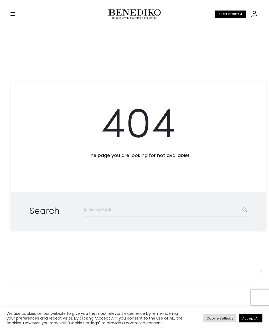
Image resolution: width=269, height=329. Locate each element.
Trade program (230, 14)
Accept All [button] (250, 318)
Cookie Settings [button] (219, 318)
